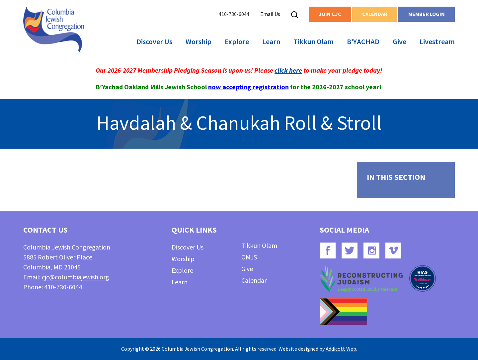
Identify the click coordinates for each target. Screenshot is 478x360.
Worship (198, 41)
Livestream (437, 41)
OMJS (249, 257)
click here (288, 70)
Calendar (374, 14)
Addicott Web (341, 349)
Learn (271, 41)
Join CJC (330, 14)
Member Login (426, 14)
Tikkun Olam (313, 41)
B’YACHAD (363, 41)
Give (399, 41)
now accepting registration (248, 87)
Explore (237, 41)
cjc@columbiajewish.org (75, 277)
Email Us (270, 14)
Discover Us (154, 41)
